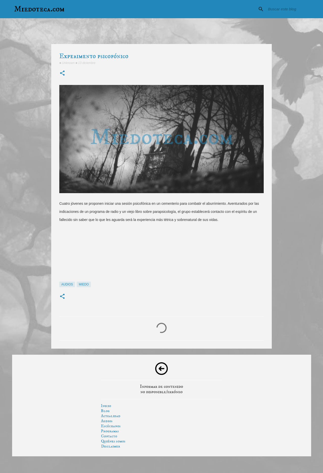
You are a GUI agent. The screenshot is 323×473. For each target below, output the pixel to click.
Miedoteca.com (39, 9)
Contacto (109, 436)
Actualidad (110, 415)
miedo (84, 284)
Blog (105, 410)
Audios (107, 420)
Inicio (106, 405)
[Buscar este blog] (292, 9)
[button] (62, 73)
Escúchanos (111, 426)
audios (67, 284)
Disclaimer (110, 446)
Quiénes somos (113, 441)
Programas (110, 431)
